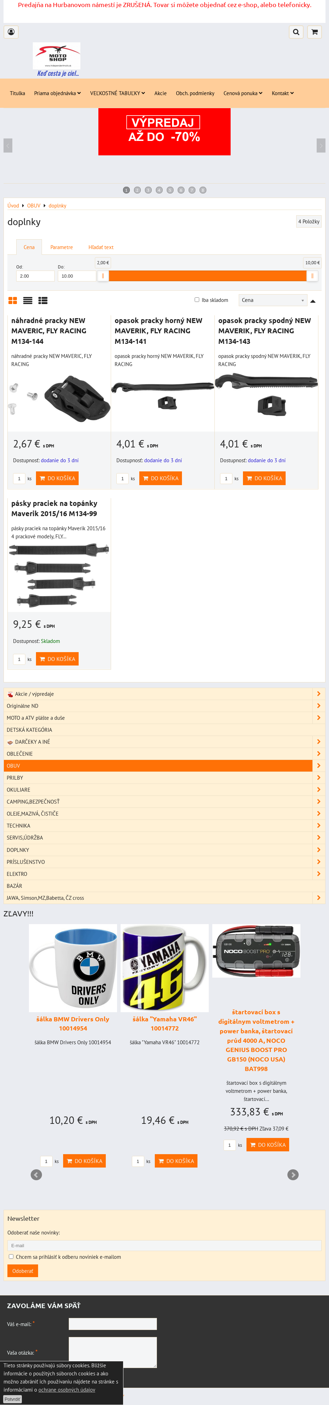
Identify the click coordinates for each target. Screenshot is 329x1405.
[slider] (103, 275)
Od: (35, 272)
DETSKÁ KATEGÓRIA (29, 729)
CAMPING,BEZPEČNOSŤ (166, 801)
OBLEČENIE (166, 754)
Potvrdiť (12, 1399)
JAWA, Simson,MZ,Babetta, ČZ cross (166, 898)
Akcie (160, 93)
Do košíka (57, 478)
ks (22, 479)
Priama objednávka (57, 93)
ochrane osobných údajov (66, 1389)
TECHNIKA (166, 825)
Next (293, 1175)
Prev (36, 1175)
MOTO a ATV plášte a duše (166, 718)
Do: (77, 272)
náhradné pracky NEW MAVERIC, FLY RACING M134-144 (48, 331)
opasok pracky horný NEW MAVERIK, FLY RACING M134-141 (158, 331)
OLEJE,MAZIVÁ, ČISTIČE (166, 813)
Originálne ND (166, 706)
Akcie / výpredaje (166, 694)
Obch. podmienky (195, 93)
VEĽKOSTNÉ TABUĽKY (117, 93)
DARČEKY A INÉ (166, 742)
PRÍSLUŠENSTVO (166, 862)
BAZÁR (14, 885)
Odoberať (22, 1270)
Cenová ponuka (243, 93)
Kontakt (283, 93)
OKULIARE (166, 790)
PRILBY (166, 778)
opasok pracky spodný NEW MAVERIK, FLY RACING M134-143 (264, 331)
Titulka (17, 93)
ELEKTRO (166, 874)
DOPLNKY (166, 850)
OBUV (166, 766)
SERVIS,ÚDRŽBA (166, 837)
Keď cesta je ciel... (58, 73)
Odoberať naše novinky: (33, 1232)
